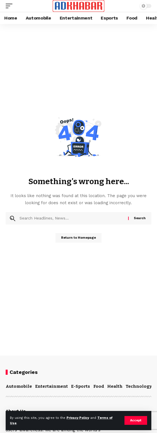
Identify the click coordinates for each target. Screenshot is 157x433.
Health (114, 386)
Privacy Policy (77, 418)
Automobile (19, 386)
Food (98, 386)
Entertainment (51, 386)
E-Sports (80, 386)
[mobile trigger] (10, 6)
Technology (139, 386)
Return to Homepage (78, 238)
